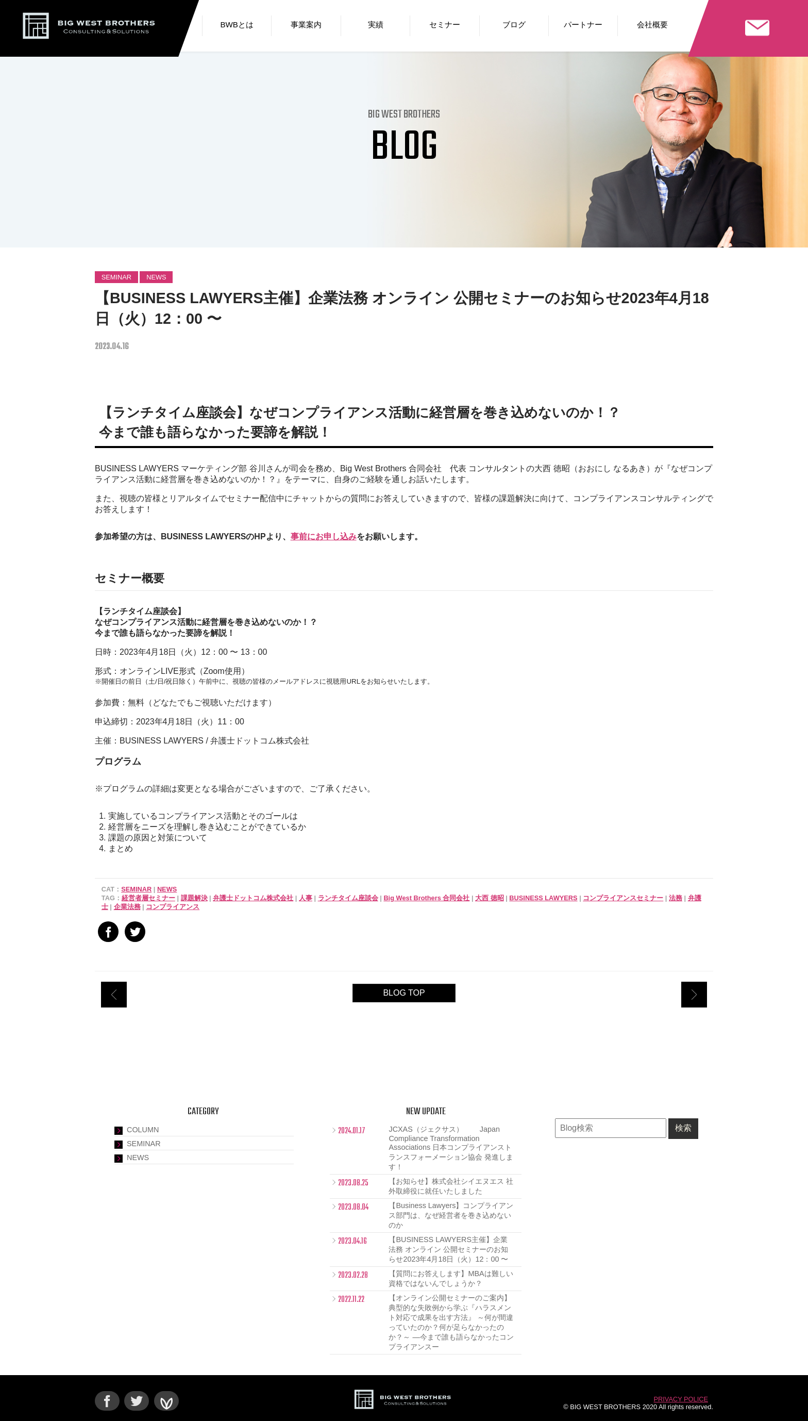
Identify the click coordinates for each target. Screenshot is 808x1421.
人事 (305, 898)
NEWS (156, 277)
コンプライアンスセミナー (623, 898)
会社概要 (652, 24)
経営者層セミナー (148, 898)
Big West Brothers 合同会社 (426, 898)
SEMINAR (116, 277)
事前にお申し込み (324, 536)
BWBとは (237, 24)
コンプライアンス (172, 907)
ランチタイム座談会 (348, 898)
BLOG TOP (404, 992)
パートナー (583, 24)
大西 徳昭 (489, 898)
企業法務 (127, 907)
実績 (375, 24)
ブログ (514, 24)
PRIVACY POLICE (681, 1399)
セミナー (444, 24)
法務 (675, 898)
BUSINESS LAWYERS (543, 898)
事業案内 (306, 24)
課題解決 (194, 898)
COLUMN (143, 1130)
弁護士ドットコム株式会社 (253, 898)
